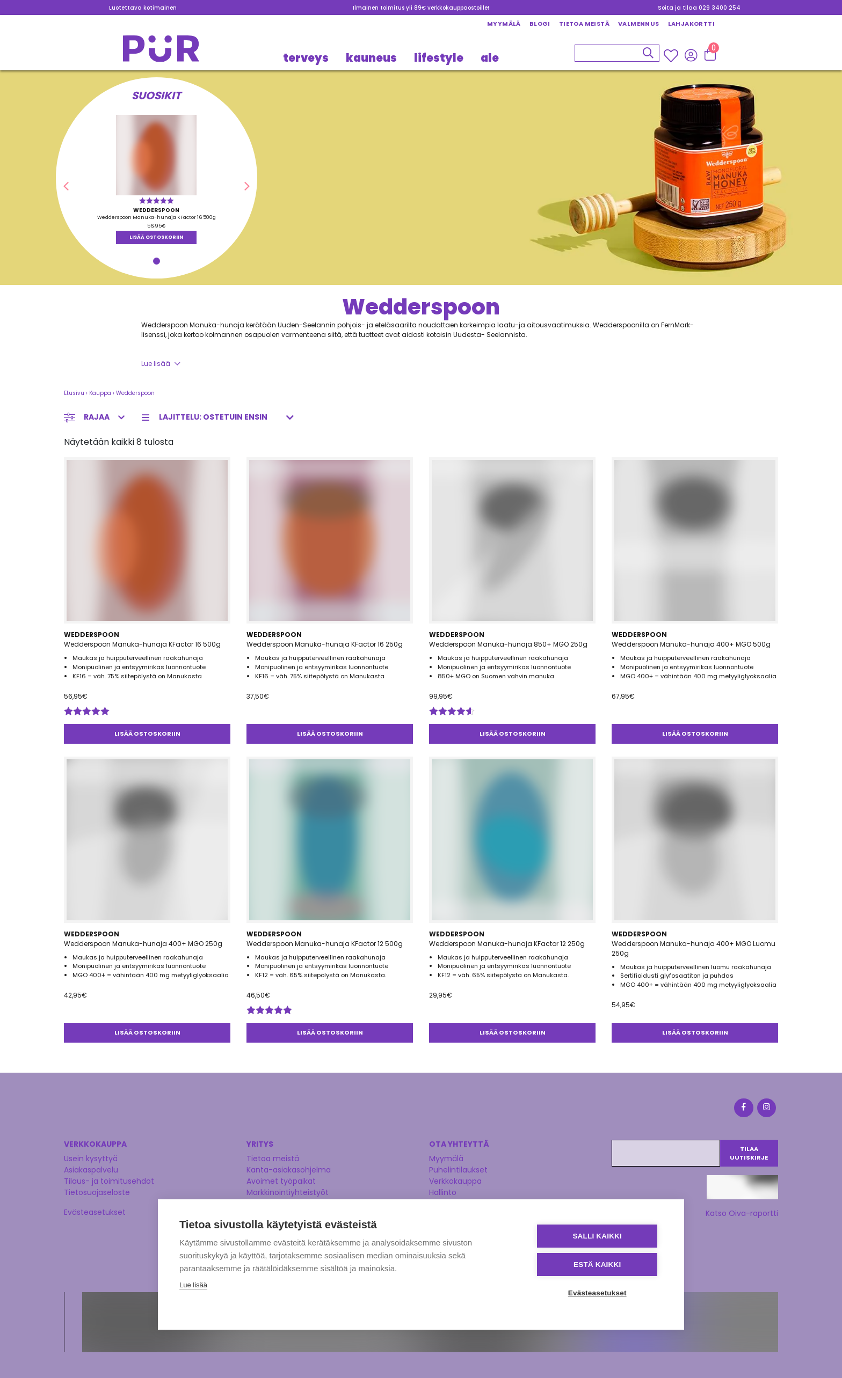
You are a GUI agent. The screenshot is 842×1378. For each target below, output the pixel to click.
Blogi (539, 23)
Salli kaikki (598, 1236)
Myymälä (504, 23)
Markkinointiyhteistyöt (287, 1192)
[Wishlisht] (672, 55)
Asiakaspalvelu (91, 1169)
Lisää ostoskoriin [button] (156, 237)
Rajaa (97, 417)
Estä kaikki (597, 1264)
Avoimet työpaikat (281, 1181)
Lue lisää (155, 363)
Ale (490, 57)
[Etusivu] (161, 52)
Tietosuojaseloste (97, 1192)
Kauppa (100, 393)
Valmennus (638, 23)
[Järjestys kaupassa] (221, 417)
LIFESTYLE (438, 57)
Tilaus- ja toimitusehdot (109, 1181)
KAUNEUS (371, 57)
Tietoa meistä (584, 23)
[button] (66, 186)
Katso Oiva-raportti (742, 1213)
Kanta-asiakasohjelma (288, 1169)
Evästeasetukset (95, 1212)
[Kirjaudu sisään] (691, 55)
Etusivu (74, 393)
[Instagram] (766, 1109)
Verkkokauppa (455, 1181)
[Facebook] (743, 1109)
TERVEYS (306, 57)
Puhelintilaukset (458, 1169)
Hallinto (442, 1192)
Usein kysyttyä (91, 1158)
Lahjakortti (691, 23)
